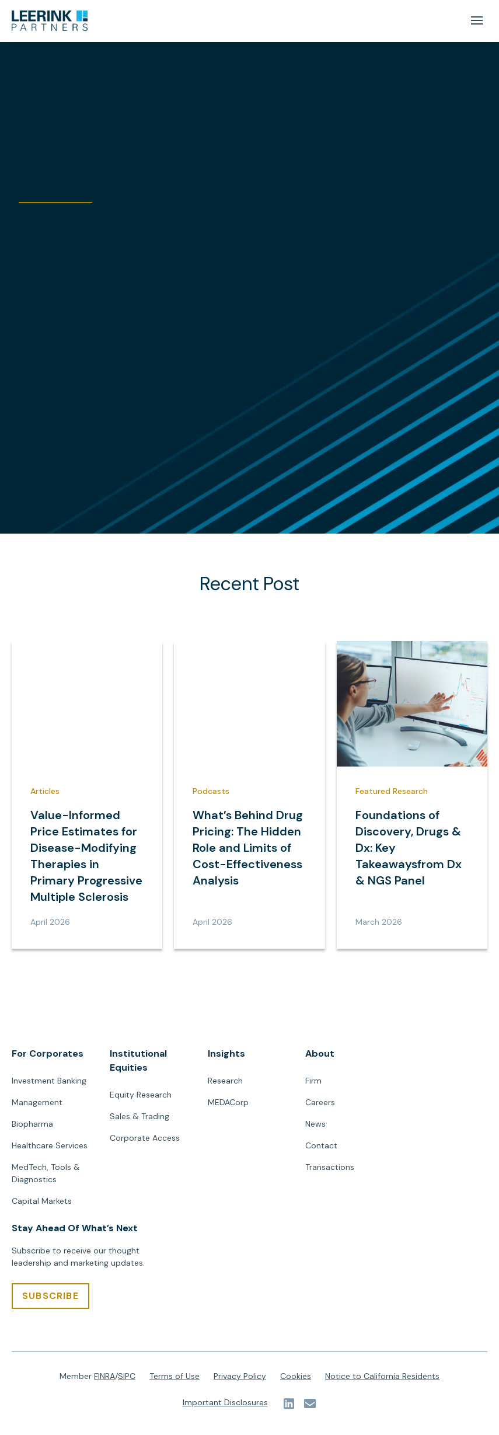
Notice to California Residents (382, 1376)
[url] (50, 21)
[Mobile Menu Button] (476, 21)
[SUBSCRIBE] (50, 1296)
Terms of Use (174, 1376)
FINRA (104, 1376)
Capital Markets (42, 1201)
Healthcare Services (50, 1146)
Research (225, 1081)
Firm (313, 1081)
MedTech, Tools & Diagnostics (46, 1173)
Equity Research (141, 1095)
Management (37, 1103)
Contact (321, 1146)
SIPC (126, 1376)
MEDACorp (228, 1103)
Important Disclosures (225, 1403)
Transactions (329, 1167)
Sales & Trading (139, 1117)
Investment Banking (49, 1081)
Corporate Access (145, 1138)
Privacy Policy (240, 1376)
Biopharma (32, 1124)
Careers (320, 1103)
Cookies (295, 1376)
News (315, 1124)
